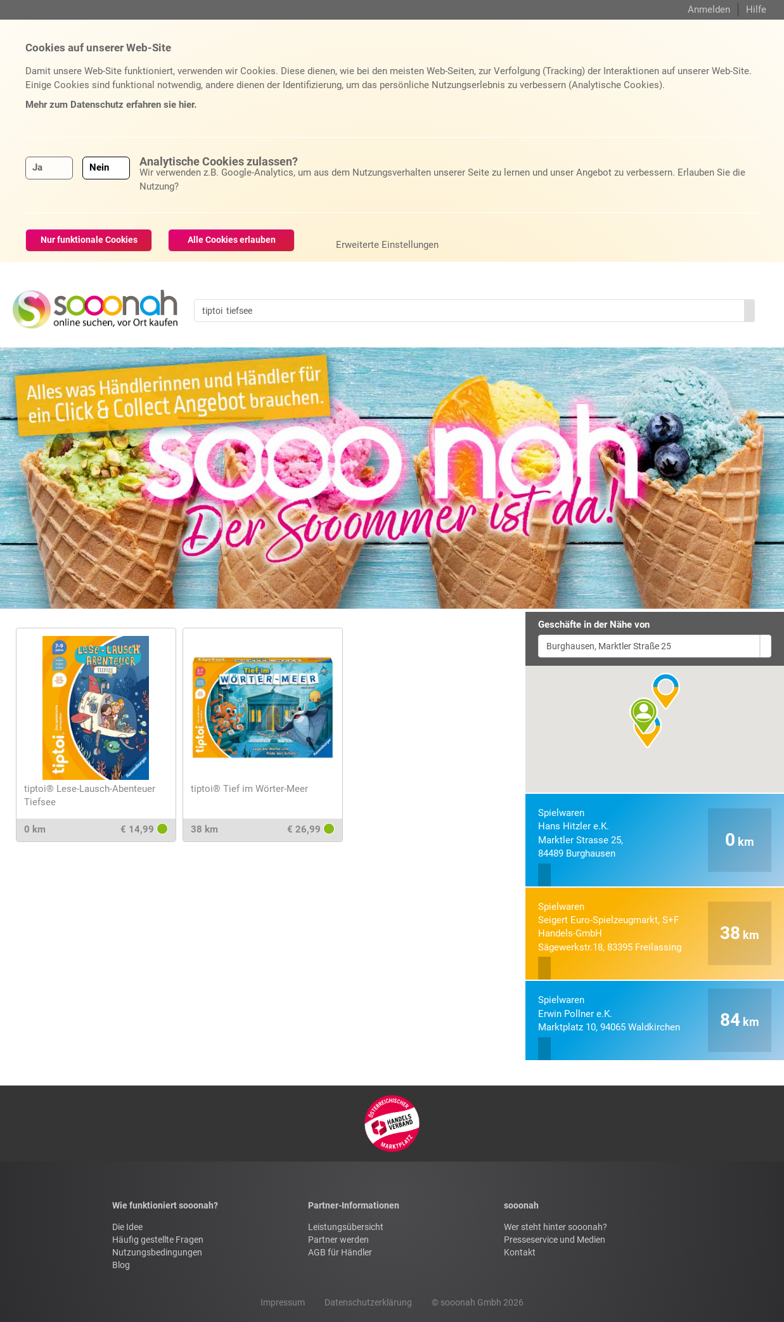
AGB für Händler (340, 1252)
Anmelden (709, 9)
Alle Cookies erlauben (232, 240)
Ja (37, 167)
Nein (99, 167)
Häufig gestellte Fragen (157, 1240)
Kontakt (520, 1252)
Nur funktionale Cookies (89, 240)
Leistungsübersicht (345, 1227)
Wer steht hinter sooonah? (555, 1227)
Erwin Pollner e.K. (609, 1013)
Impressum (282, 1302)
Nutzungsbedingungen (157, 1252)
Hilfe (756, 9)
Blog (121, 1265)
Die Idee (127, 1227)
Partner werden (338, 1240)
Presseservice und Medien (554, 1240)
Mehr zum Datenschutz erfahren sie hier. (110, 104)
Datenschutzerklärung (368, 1302)
